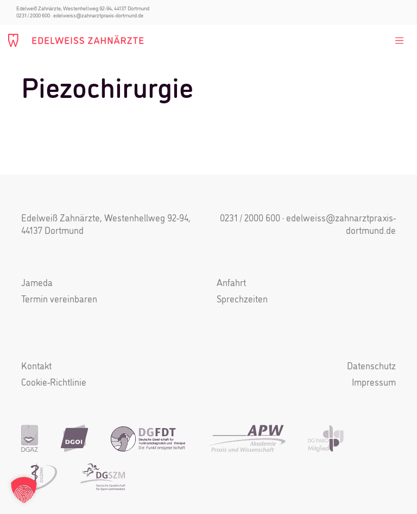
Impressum (374, 383)
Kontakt (36, 366)
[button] (24, 490)
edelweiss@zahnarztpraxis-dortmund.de (98, 15)
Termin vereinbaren (59, 300)
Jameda (37, 283)
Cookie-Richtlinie (53, 383)
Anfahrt (231, 283)
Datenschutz (371, 366)
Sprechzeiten (242, 300)
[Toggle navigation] (399, 41)
